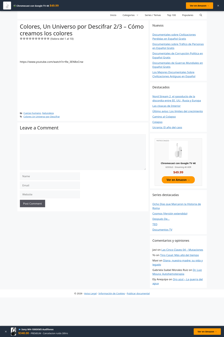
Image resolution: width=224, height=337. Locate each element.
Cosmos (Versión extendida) (170, 213)
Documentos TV (162, 229)
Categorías (132, 15)
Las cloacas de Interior (166, 106)
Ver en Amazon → (199, 5)
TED (154, 224)
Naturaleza (48, 113)
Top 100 (171, 15)
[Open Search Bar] (201, 15)
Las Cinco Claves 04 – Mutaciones (182, 249)
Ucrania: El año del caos (167, 127)
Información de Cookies (112, 293)
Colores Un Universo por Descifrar (42, 116)
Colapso (157, 122)
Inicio (113, 15)
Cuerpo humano (32, 113)
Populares (187, 15)
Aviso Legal (90, 293)
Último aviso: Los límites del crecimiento (177, 111)
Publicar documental (138, 293)
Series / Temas (153, 15)
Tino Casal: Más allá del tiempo (179, 255)
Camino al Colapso (164, 116)
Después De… (161, 219)
